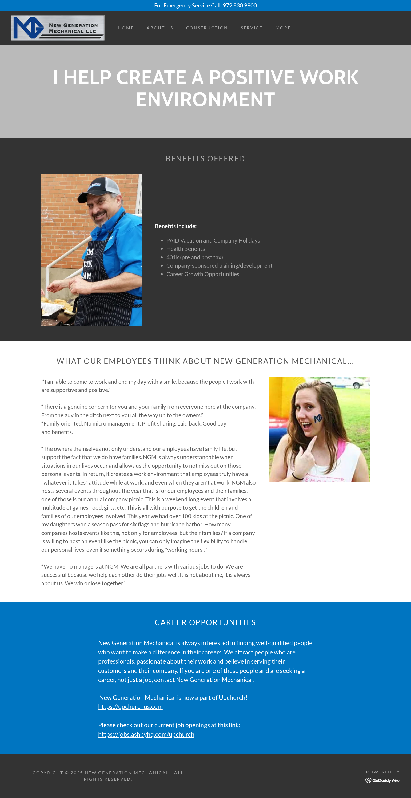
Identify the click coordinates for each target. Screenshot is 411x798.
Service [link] (252, 27)
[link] (58, 26)
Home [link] (126, 27)
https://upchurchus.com (130, 706)
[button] (284, 28)
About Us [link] (160, 27)
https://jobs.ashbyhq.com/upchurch (146, 734)
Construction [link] (207, 27)
